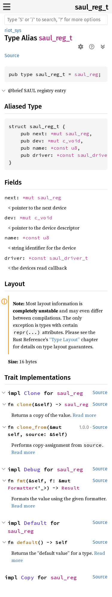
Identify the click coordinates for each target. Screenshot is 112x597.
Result (70, 488)
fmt (21, 481)
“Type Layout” (64, 339)
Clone (32, 393)
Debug (32, 469)
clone (24, 404)
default (27, 542)
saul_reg (86, 74)
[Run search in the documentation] (56, 20)
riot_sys (12, 30)
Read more (84, 415)
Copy (27, 577)
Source (11, 55)
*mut (57, 133)
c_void (71, 141)
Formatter (21, 488)
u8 (74, 148)
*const (60, 148)
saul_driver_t (68, 258)
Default (35, 522)
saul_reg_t (91, 7)
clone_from (32, 427)
